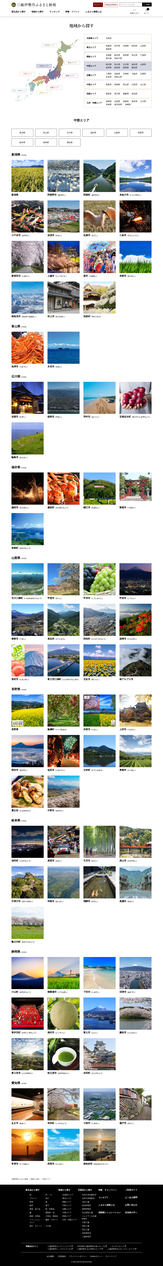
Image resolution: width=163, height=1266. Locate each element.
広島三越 (84, 1222)
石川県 (126, 64)
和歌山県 (118, 77)
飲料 (30, 1205)
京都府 (126, 74)
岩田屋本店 (85, 1233)
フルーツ (32, 1198)
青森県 (109, 46)
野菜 (30, 1202)
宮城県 (126, 46)
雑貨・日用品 (33, 1216)
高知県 (134, 94)
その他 (47, 1226)
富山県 (117, 64)
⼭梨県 (117, 134)
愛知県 (134, 67)
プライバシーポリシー (78, 1256)
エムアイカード (117, 1246)
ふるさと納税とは (93, 12)
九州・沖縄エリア (19, 91)
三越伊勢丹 (85, 1237)
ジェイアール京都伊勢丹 (88, 1217)
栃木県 (117, 55)
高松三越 (84, 1226)
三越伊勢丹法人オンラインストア (120, 1249)
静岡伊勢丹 (85, 1209)
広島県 (134, 84)
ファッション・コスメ (34, 1221)
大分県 (143, 101)
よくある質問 (131, 1197)
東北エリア (72, 63)
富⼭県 (46, 134)
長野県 (109, 67)
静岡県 (126, 67)
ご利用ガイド (131, 1190)
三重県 (109, 74)
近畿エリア (54, 87)
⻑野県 (141, 134)
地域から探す (37, 12)
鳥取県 (109, 84)
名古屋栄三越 (86, 1213)
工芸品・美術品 (50, 1216)
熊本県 (134, 101)
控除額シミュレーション (109, 1212)
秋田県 (134, 46)
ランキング (54, 12)
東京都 (109, 58)
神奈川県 (118, 58)
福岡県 (109, 101)
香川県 (117, 94)
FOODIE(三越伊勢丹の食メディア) (90, 1246)
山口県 (143, 84)
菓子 (46, 1205)
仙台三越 (84, 1202)
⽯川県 (70, 134)
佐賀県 (117, 101)
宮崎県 (109, 104)
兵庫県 (143, 74)
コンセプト (103, 1197)
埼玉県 (134, 55)
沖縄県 (128, 104)
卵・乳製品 (48, 1209)
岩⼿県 (117, 46)
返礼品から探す (18, 12)
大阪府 (134, 74)
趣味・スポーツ (50, 1220)
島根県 (117, 84)
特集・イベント (72, 12)
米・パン (48, 1195)
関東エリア (70, 76)
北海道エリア (49, 45)
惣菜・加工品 (33, 1209)
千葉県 (143, 55)
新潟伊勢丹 (85, 1205)
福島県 (109, 49)
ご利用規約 (61, 1256)
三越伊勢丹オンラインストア (58, 1246)
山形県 (143, 46)
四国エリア (43, 93)
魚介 (46, 1198)
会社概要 (50, 1256)
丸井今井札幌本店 (88, 1195)
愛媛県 (126, 94)
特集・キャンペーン (107, 1190)
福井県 (134, 64)
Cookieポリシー (96, 1256)
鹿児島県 (118, 104)
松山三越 (84, 1229)
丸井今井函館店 (87, 1198)
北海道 (109, 38)
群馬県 (126, 55)
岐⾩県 (22, 143)
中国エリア (27, 74)
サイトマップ (111, 1256)
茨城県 (109, 55)
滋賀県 (117, 74)
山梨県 (143, 64)
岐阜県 (117, 67)
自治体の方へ (131, 1212)
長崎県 (126, 101)
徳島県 (109, 94)
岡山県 (126, 84)
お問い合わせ (131, 1205)
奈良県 (109, 77)
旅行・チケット (34, 1226)
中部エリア (43, 66)
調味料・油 (48, 1213)
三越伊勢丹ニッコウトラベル (58, 1249)
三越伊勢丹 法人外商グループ (88, 1249)
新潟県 (109, 64)
